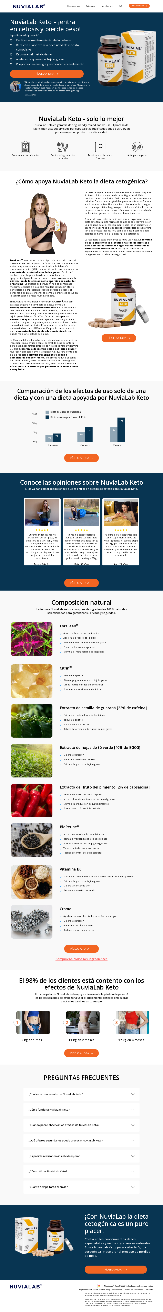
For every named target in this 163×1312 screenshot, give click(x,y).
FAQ (120, 6)
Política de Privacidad (133, 1289)
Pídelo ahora (139, 5)
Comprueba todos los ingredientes (81, 959)
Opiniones (90, 6)
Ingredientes (106, 6)
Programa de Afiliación (88, 1289)
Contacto (149, 1289)
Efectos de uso (73, 6)
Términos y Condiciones (111, 1289)
